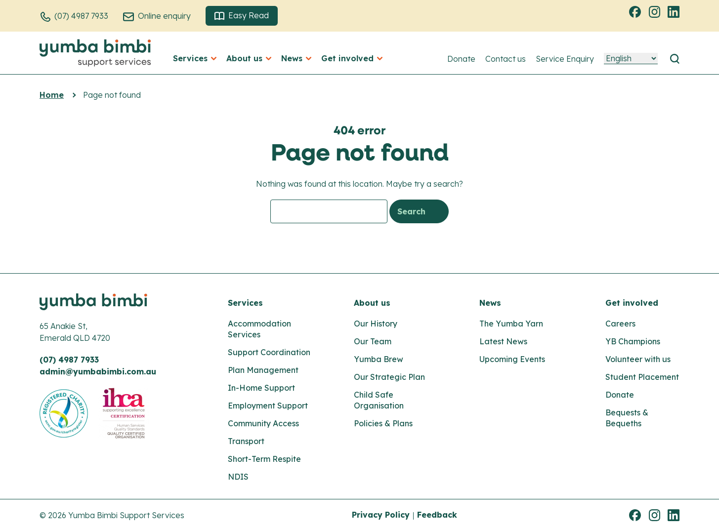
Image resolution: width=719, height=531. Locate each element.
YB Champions (632, 341)
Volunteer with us (638, 359)
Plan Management (263, 370)
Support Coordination (269, 352)
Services (245, 303)
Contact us (505, 59)
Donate (461, 59)
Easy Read (241, 15)
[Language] (631, 58)
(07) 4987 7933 (81, 16)
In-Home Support (261, 388)
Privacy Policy (381, 515)
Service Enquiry (565, 59)
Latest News (503, 341)
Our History (375, 323)
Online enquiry (164, 16)
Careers (620, 323)
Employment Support (268, 405)
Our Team (372, 341)
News (490, 303)
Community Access (263, 423)
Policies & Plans (383, 423)
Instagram (655, 11)
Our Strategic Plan (389, 377)
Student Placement (642, 377)
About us (372, 303)
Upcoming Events (512, 359)
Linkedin (675, 11)
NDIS (238, 477)
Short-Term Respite (264, 459)
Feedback (437, 515)
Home (52, 95)
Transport (246, 441)
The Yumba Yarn (511, 323)
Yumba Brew (378, 359)
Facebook (636, 11)
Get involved (631, 303)
